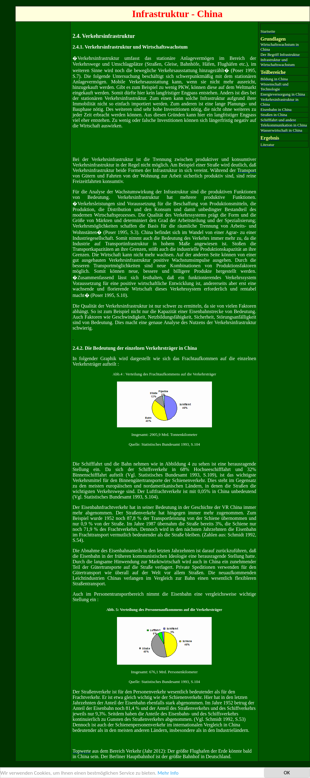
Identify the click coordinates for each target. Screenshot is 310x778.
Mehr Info (168, 773)
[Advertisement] (41, 115)
